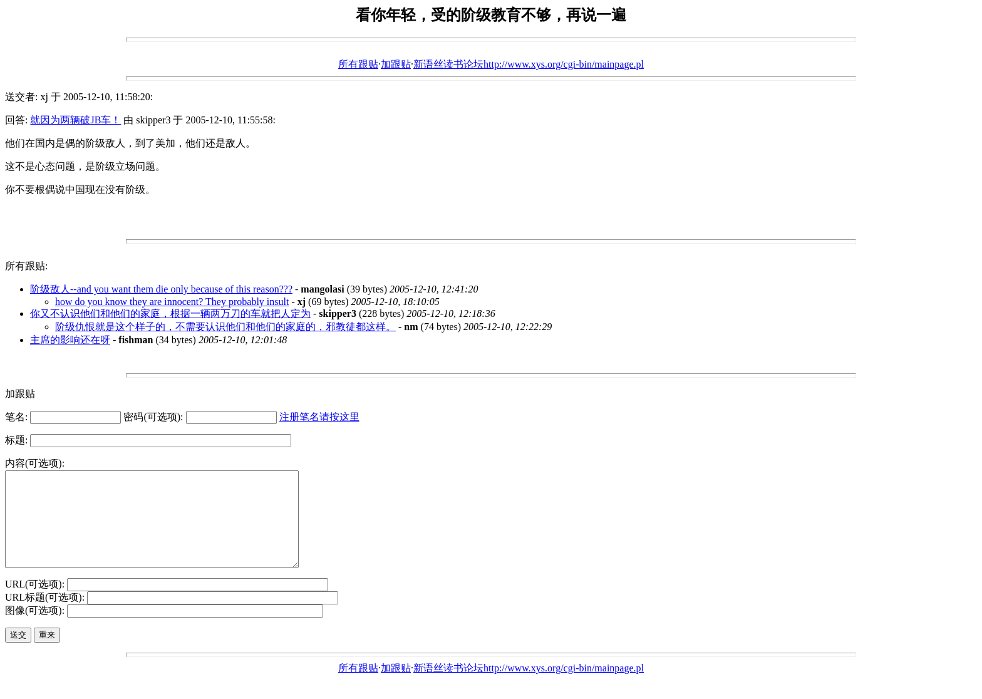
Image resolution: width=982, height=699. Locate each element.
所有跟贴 (358, 64)
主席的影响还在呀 (70, 339)
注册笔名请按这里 (319, 417)
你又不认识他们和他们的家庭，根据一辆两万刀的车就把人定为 (170, 313)
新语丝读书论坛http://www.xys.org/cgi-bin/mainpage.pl (528, 64)
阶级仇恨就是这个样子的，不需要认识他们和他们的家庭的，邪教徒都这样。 (225, 326)
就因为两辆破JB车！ (75, 120)
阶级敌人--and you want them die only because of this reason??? (161, 289)
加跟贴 (396, 64)
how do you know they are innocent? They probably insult (172, 301)
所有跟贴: (26, 266)
